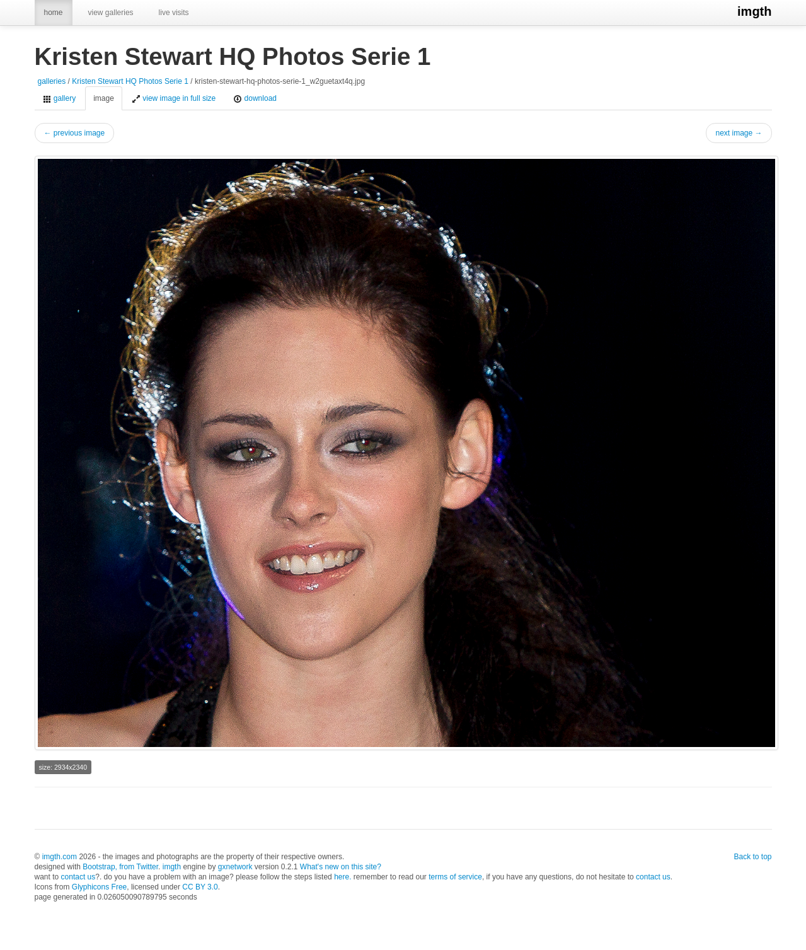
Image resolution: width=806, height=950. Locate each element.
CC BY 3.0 (199, 887)
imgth (754, 11)
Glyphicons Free (99, 887)
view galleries (111, 12)
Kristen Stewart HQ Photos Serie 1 (130, 81)
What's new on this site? (340, 866)
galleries (52, 81)
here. (342, 876)
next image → (738, 133)
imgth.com (59, 856)
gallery (59, 98)
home (53, 12)
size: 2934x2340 (63, 767)
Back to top (752, 856)
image (103, 98)
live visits (174, 12)
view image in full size (174, 98)
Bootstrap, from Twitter (120, 866)
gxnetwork (235, 866)
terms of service (455, 876)
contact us (78, 876)
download (255, 98)
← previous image (74, 133)
